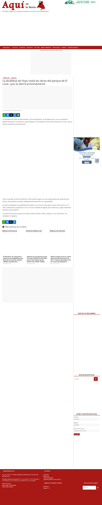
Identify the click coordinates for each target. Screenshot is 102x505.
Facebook (46, 486)
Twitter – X (46, 488)
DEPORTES (29, 47)
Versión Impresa (73, 47)
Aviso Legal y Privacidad (9, 485)
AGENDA (63, 47)
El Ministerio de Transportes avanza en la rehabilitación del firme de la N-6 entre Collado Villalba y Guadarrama (13, 259)
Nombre (76, 417)
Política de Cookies (7, 487)
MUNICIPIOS (6, 47)
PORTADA (62, 231)
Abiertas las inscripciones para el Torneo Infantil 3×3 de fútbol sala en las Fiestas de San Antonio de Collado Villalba (37, 259)
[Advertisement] (51, 62)
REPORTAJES (56, 47)
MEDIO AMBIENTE (46, 47)
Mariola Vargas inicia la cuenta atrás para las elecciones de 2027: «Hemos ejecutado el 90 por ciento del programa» (61, 259)
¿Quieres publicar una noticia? (52, 479)
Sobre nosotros (6, 483)
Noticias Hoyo (18, 110)
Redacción (46, 476)
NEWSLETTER (6, 77)
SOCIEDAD (22, 47)
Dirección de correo (79, 428)
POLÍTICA (15, 47)
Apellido (76, 423)
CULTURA (37, 47)
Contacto (46, 474)
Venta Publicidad (48, 478)
